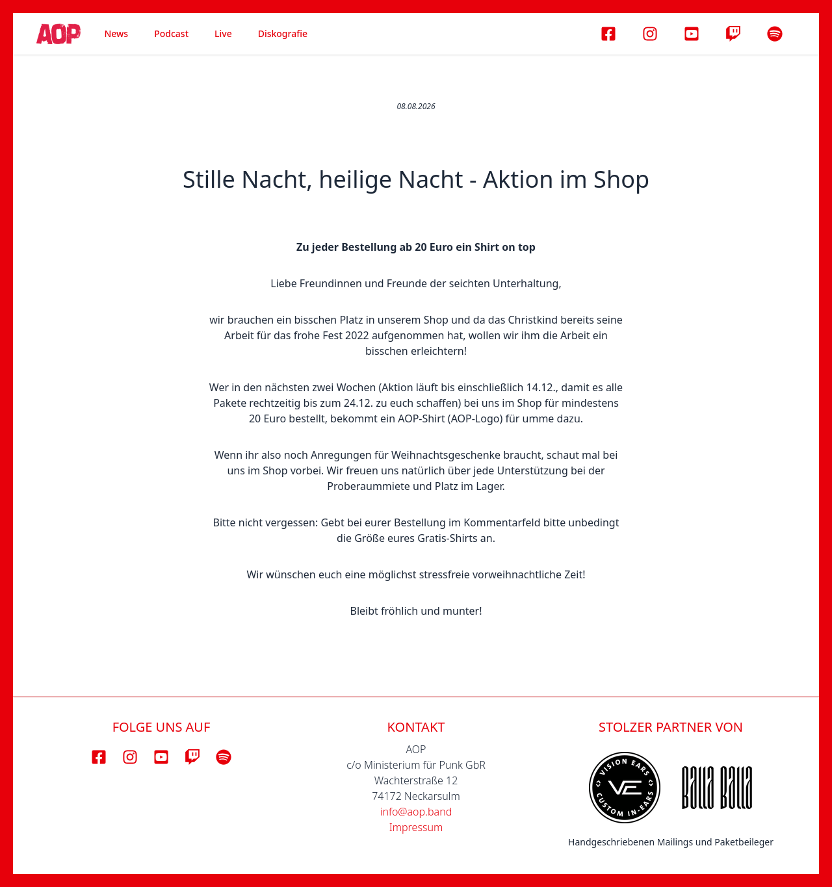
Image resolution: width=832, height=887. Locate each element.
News (116, 33)
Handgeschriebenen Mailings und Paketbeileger (671, 842)
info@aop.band (416, 811)
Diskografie (282, 33)
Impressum (416, 827)
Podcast (171, 33)
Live (223, 33)
